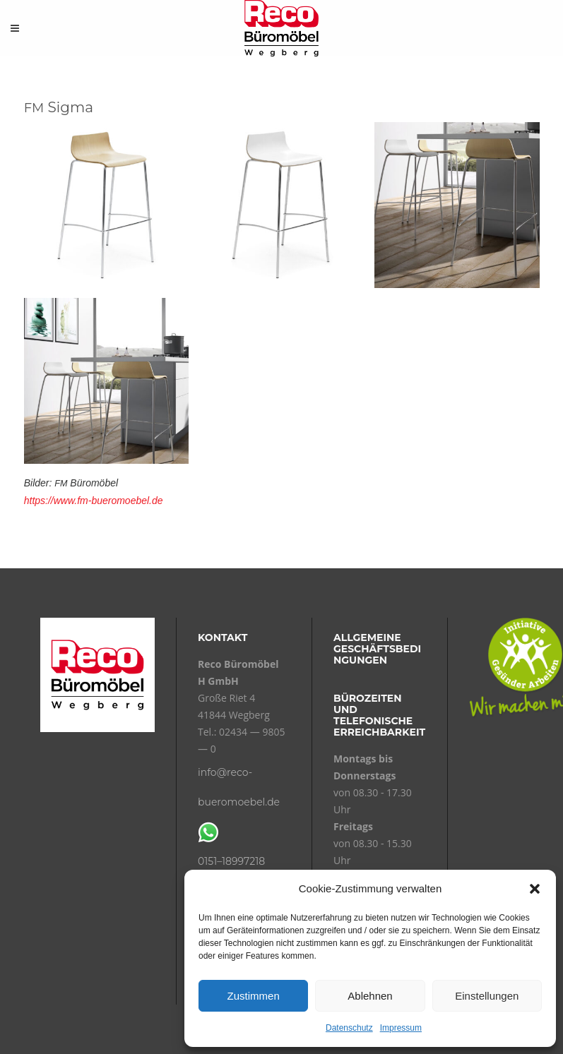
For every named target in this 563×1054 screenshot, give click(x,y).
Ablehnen (370, 996)
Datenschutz (349, 1028)
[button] (535, 889)
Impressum (401, 1028)
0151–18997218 (231, 861)
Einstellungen (486, 996)
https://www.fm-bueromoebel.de (93, 500)
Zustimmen (253, 996)
